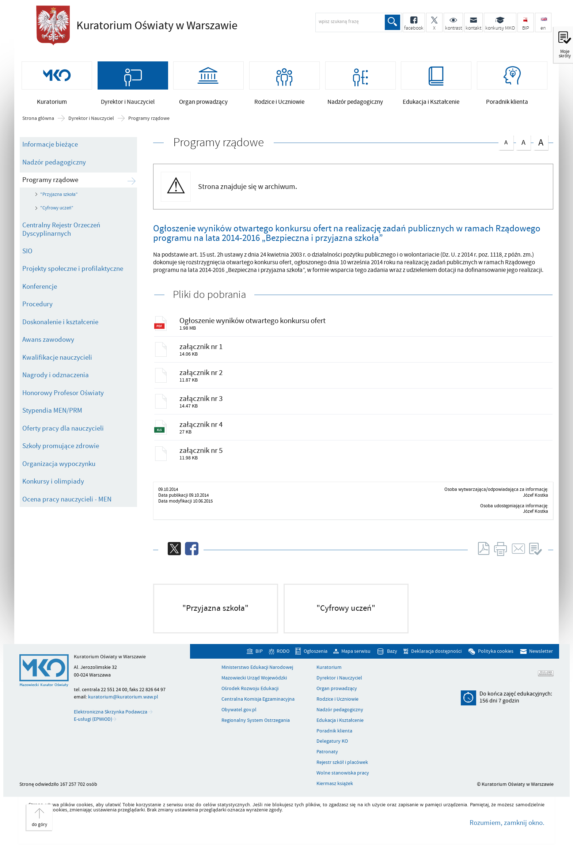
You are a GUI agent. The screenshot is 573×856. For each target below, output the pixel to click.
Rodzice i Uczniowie (337, 706)
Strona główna (38, 121)
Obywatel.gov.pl (239, 716)
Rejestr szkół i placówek (342, 769)
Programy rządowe (149, 121)
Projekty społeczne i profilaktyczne (72, 271)
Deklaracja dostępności (436, 658)
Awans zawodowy (48, 342)
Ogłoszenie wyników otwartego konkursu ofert (253, 323)
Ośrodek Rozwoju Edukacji (249, 695)
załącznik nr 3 (201, 403)
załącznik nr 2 (201, 377)
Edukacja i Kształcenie (340, 727)
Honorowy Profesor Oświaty (63, 395)
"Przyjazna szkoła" (59, 197)
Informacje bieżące (50, 147)
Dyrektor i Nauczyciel (91, 121)
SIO (27, 253)
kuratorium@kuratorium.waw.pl (123, 703)
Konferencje (39, 289)
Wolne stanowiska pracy (342, 780)
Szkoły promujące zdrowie (60, 448)
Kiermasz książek (334, 790)
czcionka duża (541, 144)
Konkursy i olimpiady (53, 484)
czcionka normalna (505, 143)
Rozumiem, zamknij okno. (507, 829)
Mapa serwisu (356, 658)
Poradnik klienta (334, 738)
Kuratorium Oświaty (155, 25)
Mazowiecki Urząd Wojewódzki (254, 685)
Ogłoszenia (315, 658)
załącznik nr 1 (201, 350)
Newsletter (541, 658)
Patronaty (327, 758)
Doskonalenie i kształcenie (60, 324)
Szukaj (392, 22)
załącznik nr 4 (201, 430)
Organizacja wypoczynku (58, 466)
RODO (283, 658)
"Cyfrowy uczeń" (56, 210)
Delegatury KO (332, 748)
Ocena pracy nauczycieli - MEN (66, 501)
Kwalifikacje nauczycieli (57, 360)
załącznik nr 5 (201, 457)
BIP (259, 658)
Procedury (37, 306)
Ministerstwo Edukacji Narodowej (257, 674)
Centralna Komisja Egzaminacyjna (258, 706)
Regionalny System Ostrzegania (255, 727)
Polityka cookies (495, 658)
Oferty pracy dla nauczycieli (63, 431)
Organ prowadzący (336, 695)
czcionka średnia (523, 144)
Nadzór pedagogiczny (54, 164)
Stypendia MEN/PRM (52, 413)
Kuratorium (329, 674)
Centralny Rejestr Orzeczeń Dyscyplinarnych (61, 231)
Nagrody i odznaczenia (55, 377)
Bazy (392, 658)
